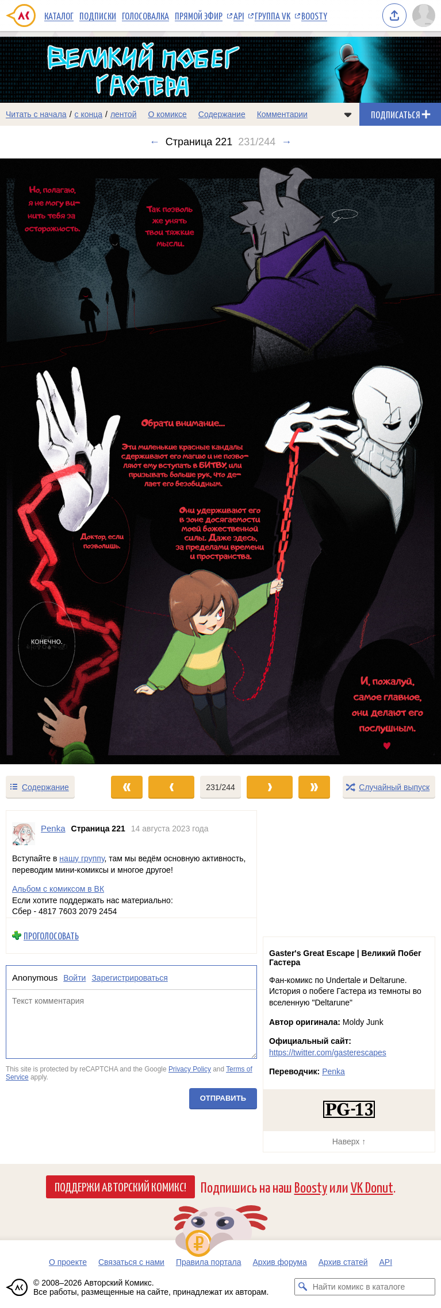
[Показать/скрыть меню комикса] (347, 114)
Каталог (59, 15)
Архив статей (343, 1262)
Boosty (314, 15)
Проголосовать (51, 936)
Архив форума (279, 1262)
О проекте (68, 1262)
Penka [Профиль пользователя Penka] (53, 828)
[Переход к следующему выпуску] (220, 461)
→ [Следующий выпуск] (286, 142)
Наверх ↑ (349, 1141)
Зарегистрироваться (129, 977)
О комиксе (167, 114)
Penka (333, 1071)
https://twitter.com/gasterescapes (327, 1052)
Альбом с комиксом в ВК (58, 888)
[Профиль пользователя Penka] (23, 833)
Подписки (97, 15)
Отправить (223, 1098)
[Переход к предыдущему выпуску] (55, 461)
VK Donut (372, 1186)
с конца (89, 114)
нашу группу (81, 858)
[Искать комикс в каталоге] (303, 1287)
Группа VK (272, 15)
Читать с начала (36, 114)
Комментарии (282, 114)
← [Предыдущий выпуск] (154, 142)
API (238, 15)
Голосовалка (145, 15)
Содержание (222, 114)
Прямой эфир (199, 15)
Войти (74, 977)
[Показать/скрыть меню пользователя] (423, 15)
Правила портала (208, 1262)
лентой (123, 114)
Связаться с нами (131, 1262)
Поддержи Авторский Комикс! (120, 1186)
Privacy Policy (189, 1069)
